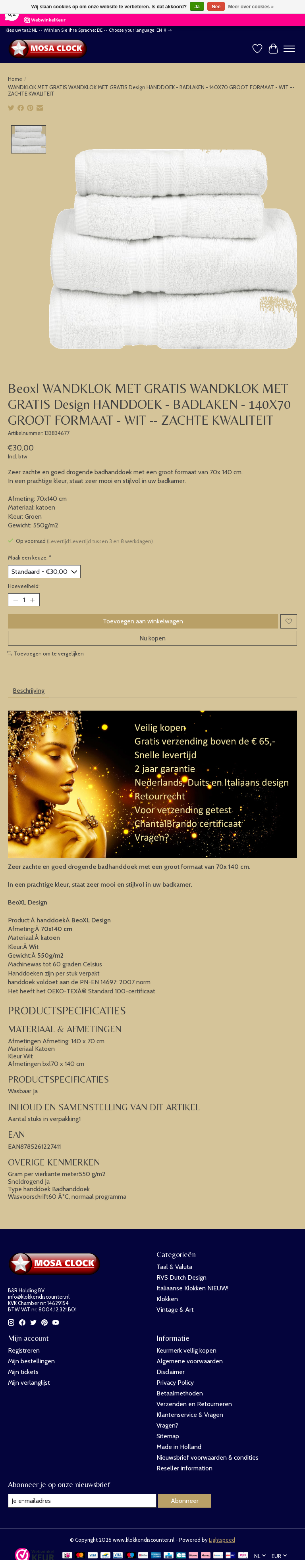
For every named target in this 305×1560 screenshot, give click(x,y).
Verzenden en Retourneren (194, 1404)
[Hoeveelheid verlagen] (15, 600)
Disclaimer (170, 1372)
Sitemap (167, 1436)
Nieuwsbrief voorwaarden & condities (207, 1457)
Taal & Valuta (174, 1267)
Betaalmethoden (179, 1393)
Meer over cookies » (251, 7)
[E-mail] (82, 1501)
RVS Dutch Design (181, 1277)
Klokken (167, 1299)
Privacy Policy (175, 1382)
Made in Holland (178, 1447)
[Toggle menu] (289, 49)
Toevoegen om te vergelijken (45, 653)
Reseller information (184, 1468)
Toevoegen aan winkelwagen (143, 621)
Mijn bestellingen (31, 1361)
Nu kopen (152, 638)
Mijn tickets (23, 1372)
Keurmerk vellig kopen (186, 1350)
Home (15, 79)
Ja (196, 7)
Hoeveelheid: (24, 586)
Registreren (24, 1350)
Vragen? (167, 1425)
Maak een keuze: (30, 557)
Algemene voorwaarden (189, 1361)
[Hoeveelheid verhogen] (32, 600)
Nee (216, 7)
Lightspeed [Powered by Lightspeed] (222, 1540)
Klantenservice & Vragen (189, 1414)
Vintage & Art (175, 1309)
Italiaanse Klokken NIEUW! (192, 1288)
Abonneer (185, 1500)
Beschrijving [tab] (28, 691)
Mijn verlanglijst (29, 1382)
